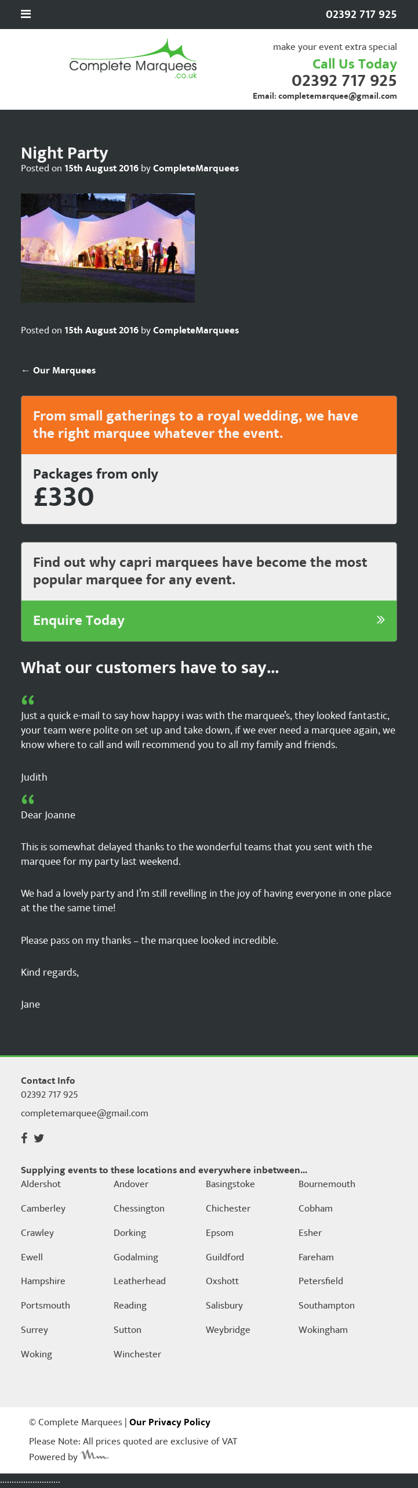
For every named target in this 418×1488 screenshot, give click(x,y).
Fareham (316, 1258)
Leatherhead (140, 1282)
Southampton (327, 1306)
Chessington (139, 1209)
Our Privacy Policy (169, 1422)
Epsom (220, 1234)
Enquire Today (209, 621)
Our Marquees (58, 370)
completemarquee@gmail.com (84, 1113)
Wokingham (323, 1331)
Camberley (43, 1209)
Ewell (32, 1258)
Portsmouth (45, 1306)
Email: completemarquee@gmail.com (325, 96)
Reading (130, 1306)
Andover (131, 1185)
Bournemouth (327, 1185)
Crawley (37, 1234)
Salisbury (224, 1306)
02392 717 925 (344, 80)
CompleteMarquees (196, 168)
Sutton (127, 1331)
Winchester (137, 1355)
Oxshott (222, 1282)
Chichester (228, 1209)
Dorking (130, 1234)
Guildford (225, 1258)
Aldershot (41, 1185)
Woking (36, 1355)
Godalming (136, 1258)
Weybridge (228, 1331)
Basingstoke (230, 1185)
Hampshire (43, 1282)
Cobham (316, 1209)
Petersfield (321, 1282)
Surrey (34, 1331)
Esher (310, 1234)
